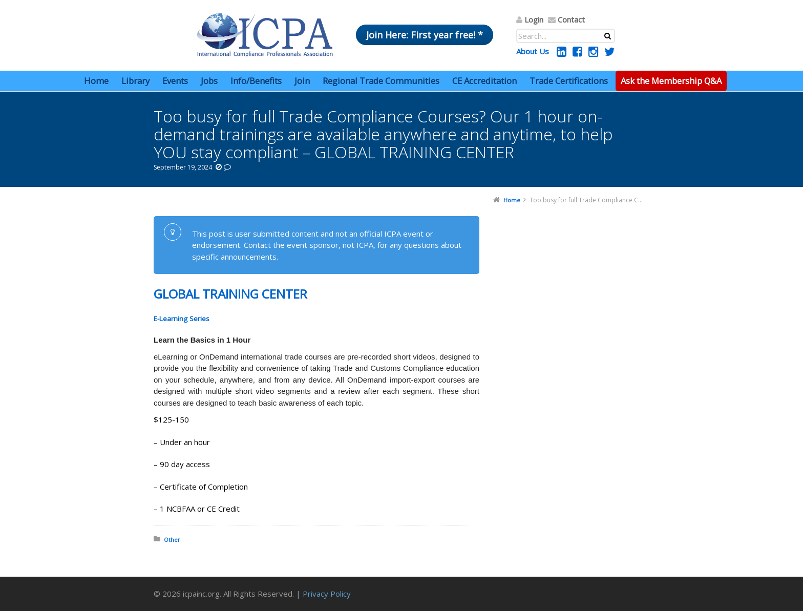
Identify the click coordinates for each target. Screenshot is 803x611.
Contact (571, 19)
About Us (532, 51)
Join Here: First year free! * (424, 35)
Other (172, 539)
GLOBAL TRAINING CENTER (230, 293)
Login (533, 19)
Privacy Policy (327, 593)
